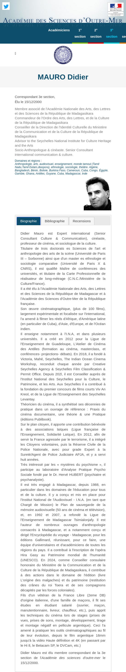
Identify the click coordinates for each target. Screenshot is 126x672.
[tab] (29, 221)
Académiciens (59, 30)
